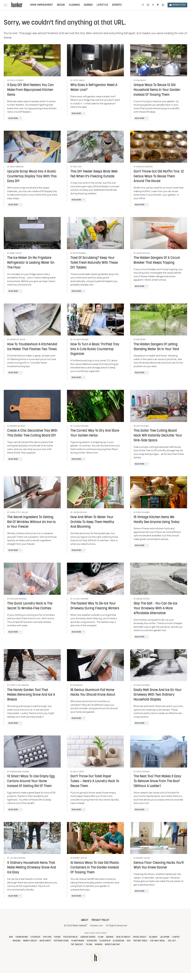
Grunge (110, 937)
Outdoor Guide (61, 941)
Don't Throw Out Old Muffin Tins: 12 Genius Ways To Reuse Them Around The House (159, 176)
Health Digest (123, 937)
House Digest (140, 937)
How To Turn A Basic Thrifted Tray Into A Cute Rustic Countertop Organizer (94, 349)
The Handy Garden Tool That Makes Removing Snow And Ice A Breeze (31, 695)
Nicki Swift (45, 941)
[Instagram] (148, 5)
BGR (11, 937)
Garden (88, 5)
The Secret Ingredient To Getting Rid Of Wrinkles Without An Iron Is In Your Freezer (31, 522)
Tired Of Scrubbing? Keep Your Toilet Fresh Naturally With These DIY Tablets (94, 262)
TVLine (89, 944)
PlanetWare (77, 941)
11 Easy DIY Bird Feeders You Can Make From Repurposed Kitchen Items (30, 90)
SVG (129, 941)
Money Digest (30, 941)
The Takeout (77, 944)
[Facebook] (143, 5)
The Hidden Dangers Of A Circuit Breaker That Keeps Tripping (157, 260)
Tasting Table (140, 941)
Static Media (79, 925)
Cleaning (74, 5)
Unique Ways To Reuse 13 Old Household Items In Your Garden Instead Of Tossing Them (157, 90)
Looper (175, 937)
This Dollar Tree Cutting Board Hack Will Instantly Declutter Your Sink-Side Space (158, 435)
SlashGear (118, 941)
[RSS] (163, 5)
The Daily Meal (157, 941)
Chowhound (21, 937)
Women (98, 944)
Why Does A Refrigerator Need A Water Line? (93, 87)
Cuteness (35, 937)
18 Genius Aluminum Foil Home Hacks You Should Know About (92, 692)
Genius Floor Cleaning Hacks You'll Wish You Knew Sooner (159, 865)
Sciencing (92, 941)
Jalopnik (164, 937)
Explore (47, 937)
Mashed (17, 941)
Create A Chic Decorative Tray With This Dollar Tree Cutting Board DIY (32, 433)
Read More (13, 118)
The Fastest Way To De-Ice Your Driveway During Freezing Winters (94, 606)
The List (172, 941)
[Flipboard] (158, 5)
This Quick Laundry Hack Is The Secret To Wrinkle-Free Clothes (29, 606)
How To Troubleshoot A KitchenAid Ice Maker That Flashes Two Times (32, 347)
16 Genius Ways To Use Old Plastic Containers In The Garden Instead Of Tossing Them (94, 867)
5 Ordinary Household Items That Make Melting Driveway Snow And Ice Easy (31, 867)
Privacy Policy (100, 920)
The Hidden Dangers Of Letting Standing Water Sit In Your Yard (156, 347)
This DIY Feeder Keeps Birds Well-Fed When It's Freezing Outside (94, 174)
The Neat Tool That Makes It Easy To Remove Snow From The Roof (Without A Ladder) (157, 781)
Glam (100, 937)
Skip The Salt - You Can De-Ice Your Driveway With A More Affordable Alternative (155, 608)
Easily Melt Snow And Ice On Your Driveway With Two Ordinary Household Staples (158, 695)
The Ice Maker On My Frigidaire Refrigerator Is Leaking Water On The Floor (30, 262)
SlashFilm (104, 941)
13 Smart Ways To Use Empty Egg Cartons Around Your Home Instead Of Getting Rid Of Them (31, 781)
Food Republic (70, 937)
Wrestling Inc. (112, 944)
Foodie (57, 937)
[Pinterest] (153, 5)
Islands (153, 937)
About (84, 920)
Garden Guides (88, 937)
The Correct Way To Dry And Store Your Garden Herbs (94, 433)
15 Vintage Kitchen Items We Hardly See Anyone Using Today (157, 519)
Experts (117, 5)
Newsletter (177, 5)
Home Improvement (41, 5)
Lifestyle (102, 5)
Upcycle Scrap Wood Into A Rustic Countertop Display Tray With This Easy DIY (32, 176)
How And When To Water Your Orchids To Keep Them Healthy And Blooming (92, 522)
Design (61, 5)
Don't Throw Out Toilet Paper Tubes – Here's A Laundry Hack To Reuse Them (94, 781)
